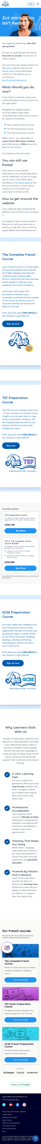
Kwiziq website (25, 182)
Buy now (11, 445)
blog (28, 212)
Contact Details (7, 1114)
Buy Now (20, 530)
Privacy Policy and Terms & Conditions (14, 1112)
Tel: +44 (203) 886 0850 (10, 1100)
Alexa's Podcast (7, 1120)
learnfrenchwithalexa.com (14, 80)
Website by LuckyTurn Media (22, 1140)
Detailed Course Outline (9, 1117)
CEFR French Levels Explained (11, 1123)
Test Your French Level (9, 1128)
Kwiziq (9, 68)
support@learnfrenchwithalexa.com (14, 1097)
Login (30, 4)
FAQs (3, 1131)
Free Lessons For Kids (9, 1126)
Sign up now (13, 323)
